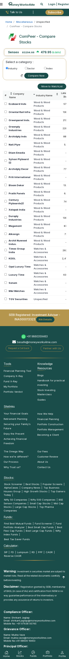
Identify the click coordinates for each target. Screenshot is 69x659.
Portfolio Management (50, 429)
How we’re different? (16, 456)
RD (33, 552)
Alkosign (14, 234)
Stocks (20, 654)
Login (51, 4)
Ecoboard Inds (17, 103)
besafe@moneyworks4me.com (37, 342)
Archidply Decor (19, 168)
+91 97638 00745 (26, 623)
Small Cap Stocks (40, 503)
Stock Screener (13, 484)
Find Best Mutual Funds (18, 523)
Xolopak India (17, 209)
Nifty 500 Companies (43, 499)
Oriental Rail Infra (19, 112)
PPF (40, 552)
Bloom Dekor (16, 185)
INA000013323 (25, 319)
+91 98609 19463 (25, 640)
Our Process (11, 461)
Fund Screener (43, 523)
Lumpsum (23, 552)
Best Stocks (32, 484)
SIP (6, 552)
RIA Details (45, 319)
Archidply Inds (18, 136)
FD (12, 552)
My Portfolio (11, 386)
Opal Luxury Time (20, 266)
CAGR (49, 552)
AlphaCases (11, 487)
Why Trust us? (12, 467)
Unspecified (40, 299)
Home (6, 655)
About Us (42, 461)
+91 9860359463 (37, 336)
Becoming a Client (48, 434)
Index (48, 68)
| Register (62, 4)
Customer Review (47, 456)
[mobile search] (41, 4)
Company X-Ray (13, 376)
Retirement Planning (15, 418)
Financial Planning (48, 419)
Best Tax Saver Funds (17, 539)
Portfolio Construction (50, 424)
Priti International (19, 177)
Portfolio (47, 654)
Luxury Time (16, 274)
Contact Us (44, 467)
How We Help (45, 413)
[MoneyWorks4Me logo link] (21, 3)
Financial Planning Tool (17, 370)
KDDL (12, 258)
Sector (30, 68)
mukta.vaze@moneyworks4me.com (31, 637)
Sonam (13, 282)
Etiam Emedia (17, 152)
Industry (11, 68)
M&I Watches (17, 290)
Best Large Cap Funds (39, 530)
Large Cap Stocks (25, 506)
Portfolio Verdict (13, 391)
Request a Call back (18, 348)
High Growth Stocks (35, 491)
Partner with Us (52, 348)
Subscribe (54, 12)
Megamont (15, 225)
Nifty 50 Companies (15, 499)
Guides (41, 399)
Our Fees (42, 451)
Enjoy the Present (14, 433)
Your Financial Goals (16, 413)
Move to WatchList (52, 86)
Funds (33, 654)
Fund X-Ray (10, 381)
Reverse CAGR (13, 555)
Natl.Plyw (14, 144)
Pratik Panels (17, 193)
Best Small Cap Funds (41, 527)
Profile (62, 655)
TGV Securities (18, 299)
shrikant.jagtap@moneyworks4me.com (33, 620)
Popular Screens (52, 484)
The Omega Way (14, 451)
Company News (31, 487)
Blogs (40, 375)
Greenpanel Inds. (19, 120)
